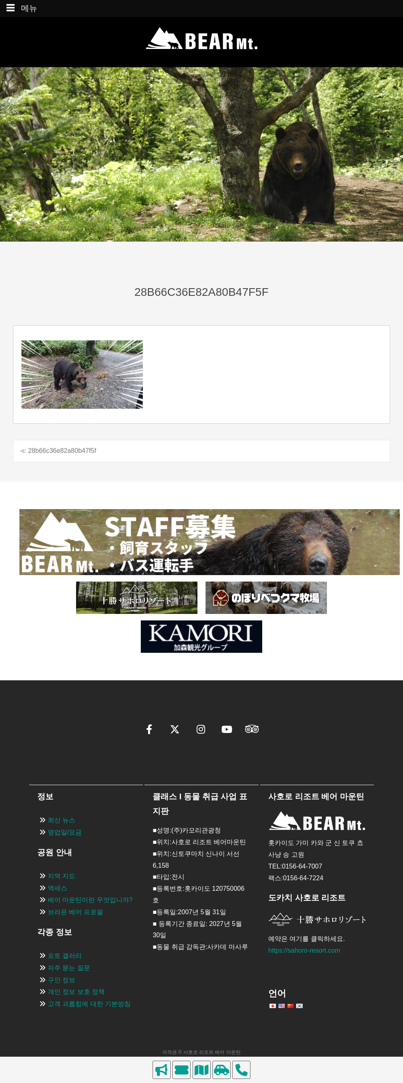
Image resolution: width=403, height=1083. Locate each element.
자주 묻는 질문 (69, 967)
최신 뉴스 (61, 820)
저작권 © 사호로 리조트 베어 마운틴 (201, 1052)
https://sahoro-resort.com (304, 950)
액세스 (57, 888)
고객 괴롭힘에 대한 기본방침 (89, 1003)
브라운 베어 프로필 (75, 912)
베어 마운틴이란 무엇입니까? (90, 899)
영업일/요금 (65, 832)
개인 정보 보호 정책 (76, 991)
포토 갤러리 (65, 955)
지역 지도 (61, 876)
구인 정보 (61, 980)
